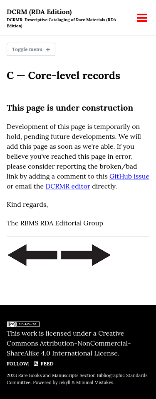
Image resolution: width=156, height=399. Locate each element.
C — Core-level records (63, 75)
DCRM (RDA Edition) (67, 18)
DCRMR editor (67, 186)
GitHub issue (129, 176)
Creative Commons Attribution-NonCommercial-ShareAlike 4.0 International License (69, 343)
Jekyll (65, 382)
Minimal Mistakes (94, 382)
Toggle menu (27, 49)
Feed (43, 363)
